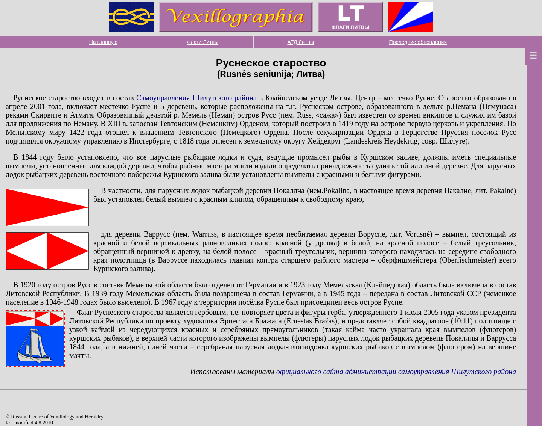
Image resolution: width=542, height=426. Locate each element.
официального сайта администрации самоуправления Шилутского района (396, 371)
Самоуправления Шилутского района (196, 98)
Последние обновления (418, 42)
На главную (103, 42)
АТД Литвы (300, 42)
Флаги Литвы (202, 42)
